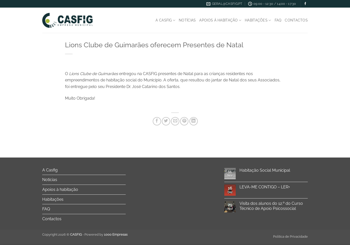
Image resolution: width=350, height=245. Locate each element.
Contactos (296, 20)
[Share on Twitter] (166, 121)
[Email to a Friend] (175, 121)
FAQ (278, 20)
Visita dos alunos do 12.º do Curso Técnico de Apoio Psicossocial (271, 206)
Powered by (105, 234)
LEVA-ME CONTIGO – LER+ (264, 187)
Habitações (258, 20)
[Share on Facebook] (157, 121)
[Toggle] (123, 170)
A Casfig (165, 20)
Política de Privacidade (290, 236)
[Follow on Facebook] (305, 4)
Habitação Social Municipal (264, 170)
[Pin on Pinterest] (184, 121)
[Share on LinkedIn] (193, 121)
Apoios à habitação (220, 20)
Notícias (187, 20)
